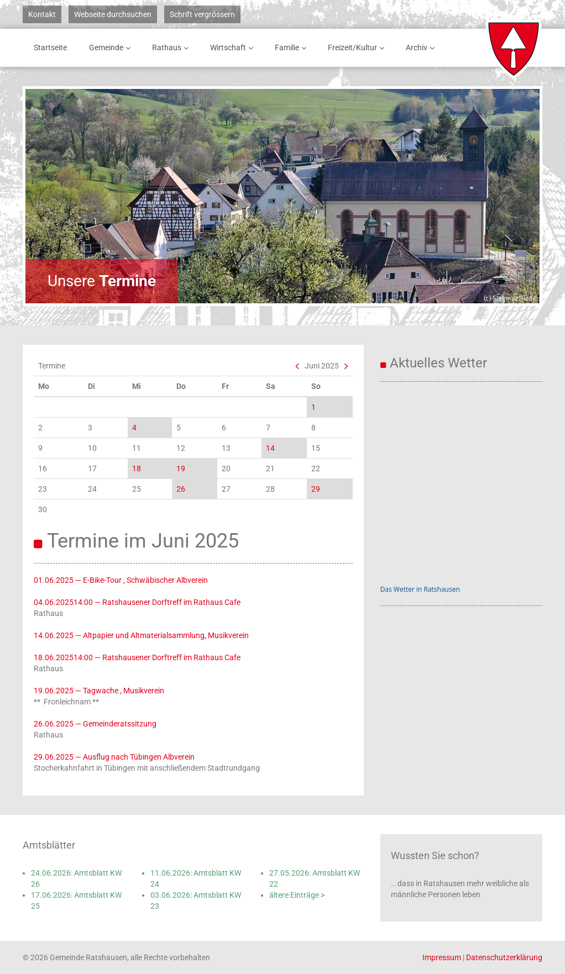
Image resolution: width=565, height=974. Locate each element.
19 (180, 468)
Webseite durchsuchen (112, 14)
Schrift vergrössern (202, 14)
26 (180, 489)
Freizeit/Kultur (358, 47)
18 (136, 468)
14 (270, 448)
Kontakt (42, 14)
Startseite (50, 47)
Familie (292, 47)
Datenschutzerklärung (504, 957)
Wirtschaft (233, 47)
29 (315, 489)
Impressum (441, 957)
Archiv (422, 47)
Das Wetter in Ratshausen (420, 589)
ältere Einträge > (297, 895)
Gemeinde (111, 47)
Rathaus (172, 47)
